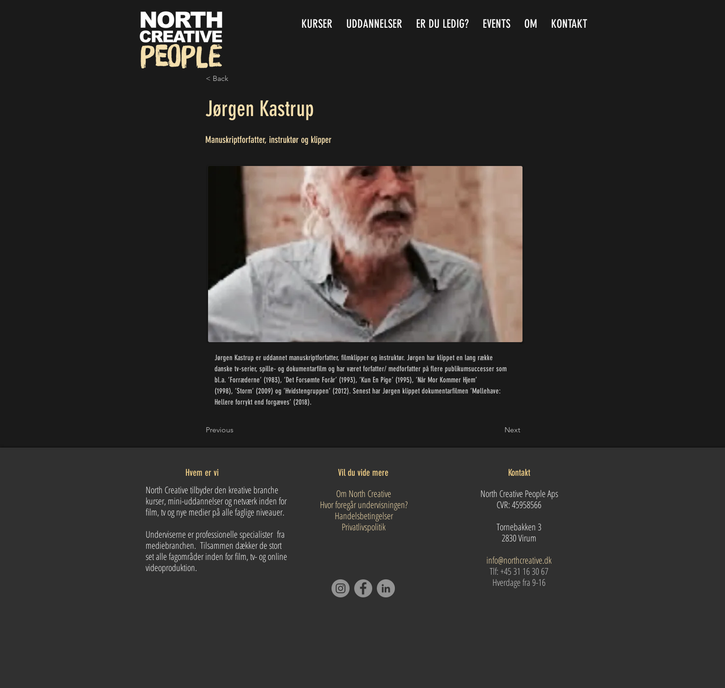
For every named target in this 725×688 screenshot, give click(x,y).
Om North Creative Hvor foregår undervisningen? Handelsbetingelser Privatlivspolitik (364, 510)
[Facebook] (363, 588)
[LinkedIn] (386, 588)
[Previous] (236, 430)
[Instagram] (341, 588)
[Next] (497, 430)
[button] (374, 24)
